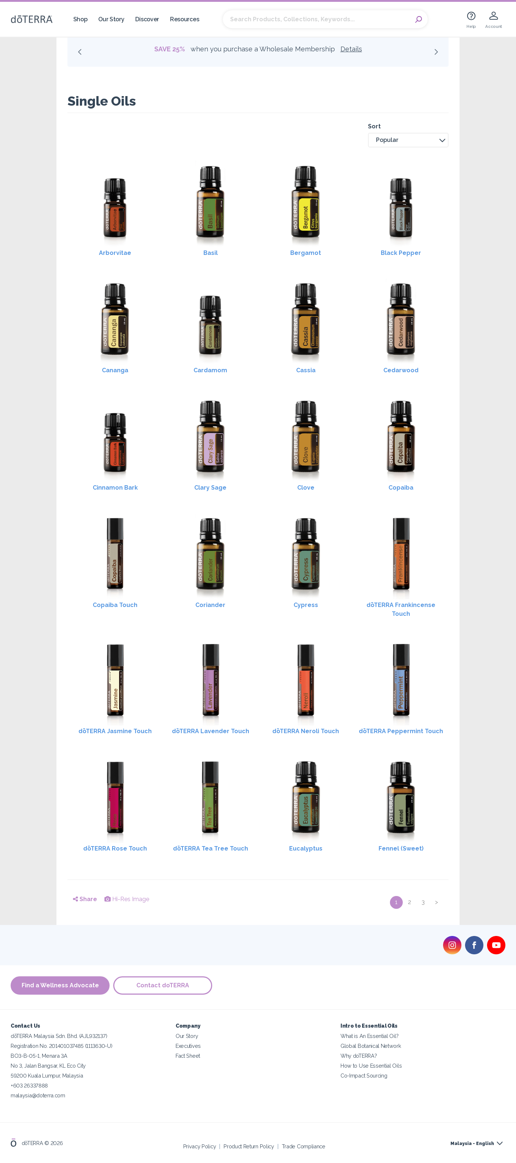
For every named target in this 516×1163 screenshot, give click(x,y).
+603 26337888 (29, 1085)
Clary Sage (210, 487)
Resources (184, 19)
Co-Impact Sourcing (363, 1075)
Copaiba (400, 487)
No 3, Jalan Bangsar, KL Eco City (48, 1066)
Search (418, 19)
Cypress (306, 604)
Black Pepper (401, 252)
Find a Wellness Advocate (60, 985)
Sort (374, 126)
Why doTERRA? (358, 1056)
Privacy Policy (199, 1146)
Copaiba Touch (115, 604)
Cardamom (210, 370)
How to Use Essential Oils (371, 1066)
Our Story (111, 19)
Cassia (306, 370)
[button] (408, 140)
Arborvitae (115, 252)
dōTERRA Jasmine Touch (115, 731)
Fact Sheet (188, 1056)
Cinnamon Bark (115, 487)
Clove (305, 487)
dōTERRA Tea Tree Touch (210, 848)
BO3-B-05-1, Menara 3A (39, 1056)
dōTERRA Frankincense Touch (400, 609)
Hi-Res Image (126, 899)
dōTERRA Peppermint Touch (401, 731)
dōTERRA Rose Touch (115, 848)
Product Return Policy (249, 1146)
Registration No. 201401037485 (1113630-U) (61, 1046)
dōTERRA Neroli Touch (305, 731)
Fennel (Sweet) (401, 848)
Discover (147, 19)
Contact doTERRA (162, 985)
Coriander (210, 604)
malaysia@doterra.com (38, 1095)
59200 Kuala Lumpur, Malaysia (47, 1075)
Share (85, 899)
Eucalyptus (305, 848)
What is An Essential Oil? (369, 1036)
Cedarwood (401, 370)
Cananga (115, 370)
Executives (188, 1046)
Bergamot (305, 252)
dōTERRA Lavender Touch (210, 731)
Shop (80, 19)
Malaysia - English (472, 1143)
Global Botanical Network (370, 1046)
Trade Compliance (303, 1146)
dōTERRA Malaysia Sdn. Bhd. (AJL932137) (59, 1036)
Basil (210, 252)
